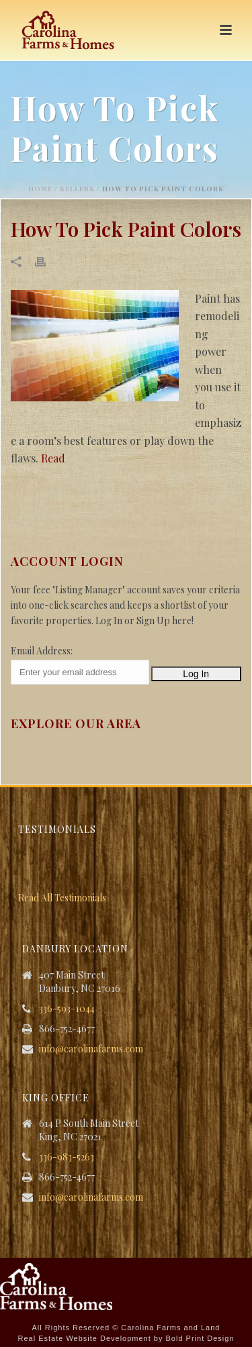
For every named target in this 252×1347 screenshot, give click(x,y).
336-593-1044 (67, 1009)
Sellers (77, 188)
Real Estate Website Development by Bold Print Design (125, 1338)
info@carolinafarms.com (91, 1049)
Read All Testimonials (62, 897)
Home (40, 188)
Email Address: (42, 650)
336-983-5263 (66, 1157)
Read (53, 458)
